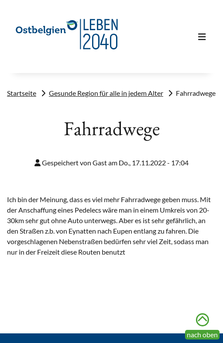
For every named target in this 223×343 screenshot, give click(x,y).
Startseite (21, 93)
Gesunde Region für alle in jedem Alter (106, 93)
